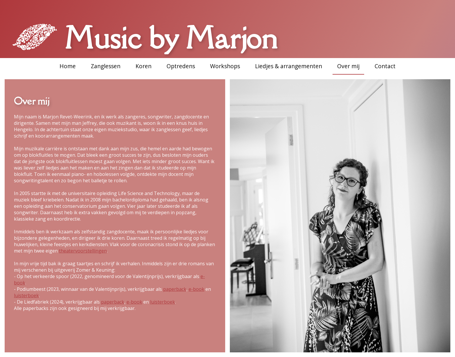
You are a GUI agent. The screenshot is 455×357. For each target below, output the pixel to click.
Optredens (181, 66)
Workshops (225, 66)
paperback (174, 289)
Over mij (348, 66)
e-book (196, 289)
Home (67, 66)
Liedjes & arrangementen (288, 66)
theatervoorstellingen (83, 251)
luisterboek (26, 295)
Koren (143, 66)
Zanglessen (105, 66)
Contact (385, 66)
